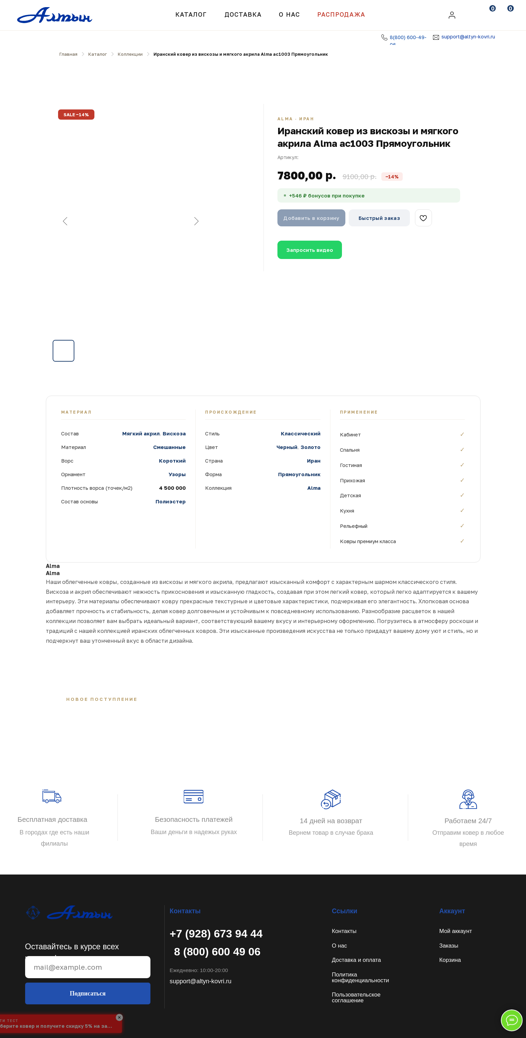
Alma (314, 488)
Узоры (177, 474)
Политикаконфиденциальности (360, 977)
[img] (452, 15)
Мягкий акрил (141, 433)
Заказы (448, 945)
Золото (311, 447)
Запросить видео (309, 250)
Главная (68, 54)
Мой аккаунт (455, 931)
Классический (301, 433)
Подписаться (88, 993)
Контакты (344, 931)
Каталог (191, 14)
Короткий (172, 460)
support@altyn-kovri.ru (468, 36)
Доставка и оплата (356, 960)
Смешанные (169, 447)
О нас (339, 945)
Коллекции (130, 54)
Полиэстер (171, 501)
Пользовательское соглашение (356, 997)
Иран (314, 460)
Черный (286, 447)
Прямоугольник (299, 474)
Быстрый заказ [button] (379, 218)
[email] (87, 967)
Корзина (450, 960)
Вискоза (174, 433)
